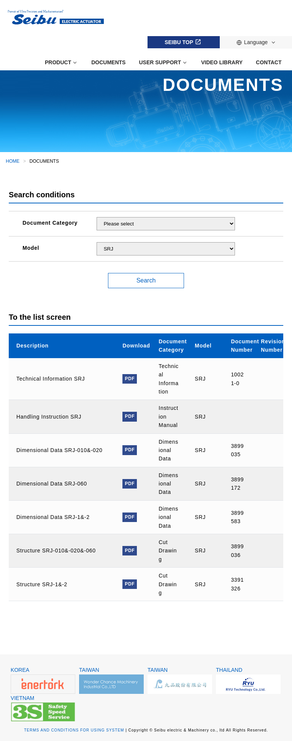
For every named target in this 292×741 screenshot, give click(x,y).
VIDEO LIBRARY (222, 62)
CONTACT (268, 62)
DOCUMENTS (108, 62)
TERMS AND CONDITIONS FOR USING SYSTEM (74, 730)
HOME (12, 161)
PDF (130, 378)
